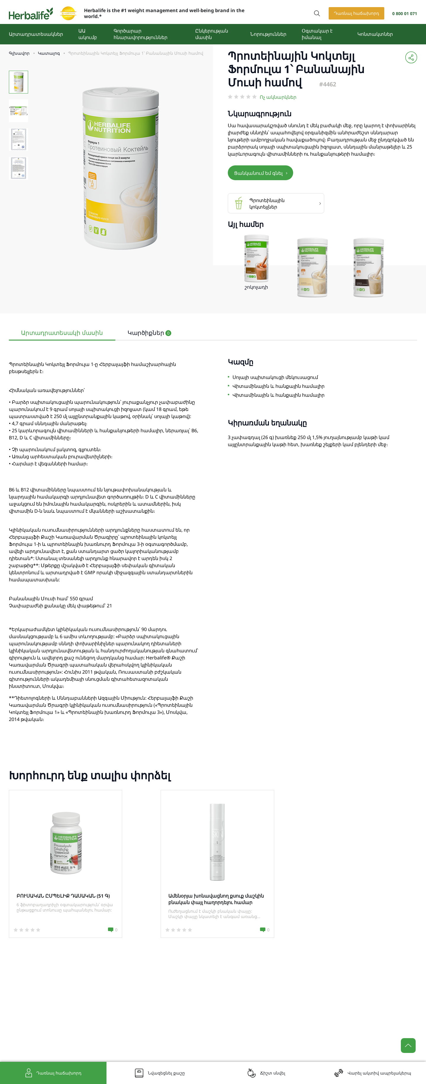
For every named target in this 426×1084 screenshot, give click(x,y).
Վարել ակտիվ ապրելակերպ (379, 1073)
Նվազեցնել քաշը (166, 1073)
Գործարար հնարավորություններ (140, 34)
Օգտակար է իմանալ (317, 34)
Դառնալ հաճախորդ (356, 13)
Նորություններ (268, 34)
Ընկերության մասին (211, 34)
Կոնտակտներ (375, 34)
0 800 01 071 (404, 13)
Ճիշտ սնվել (272, 1073)
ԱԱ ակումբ (87, 34)
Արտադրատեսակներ (36, 34)
